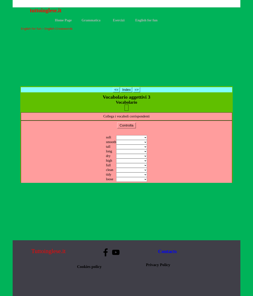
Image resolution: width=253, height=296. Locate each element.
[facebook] (105, 252)
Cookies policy (89, 266)
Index (126, 90)
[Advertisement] (126, 59)
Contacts (167, 251)
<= (116, 90)
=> (137, 90)
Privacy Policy (158, 265)
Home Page (63, 20)
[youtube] (115, 252)
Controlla (126, 125)
